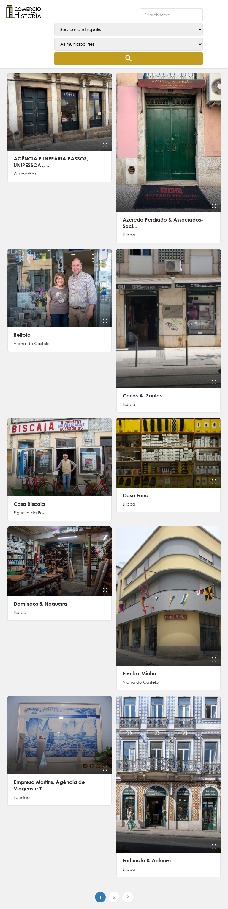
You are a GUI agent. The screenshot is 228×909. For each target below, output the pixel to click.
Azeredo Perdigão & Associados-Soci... (163, 223)
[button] (217, 8)
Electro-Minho (139, 673)
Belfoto (22, 335)
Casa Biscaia (29, 504)
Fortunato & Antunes (147, 860)
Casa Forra (135, 495)
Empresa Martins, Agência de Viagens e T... (49, 785)
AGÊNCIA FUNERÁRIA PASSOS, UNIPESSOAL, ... (51, 162)
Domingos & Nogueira (40, 603)
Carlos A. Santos (142, 395)
